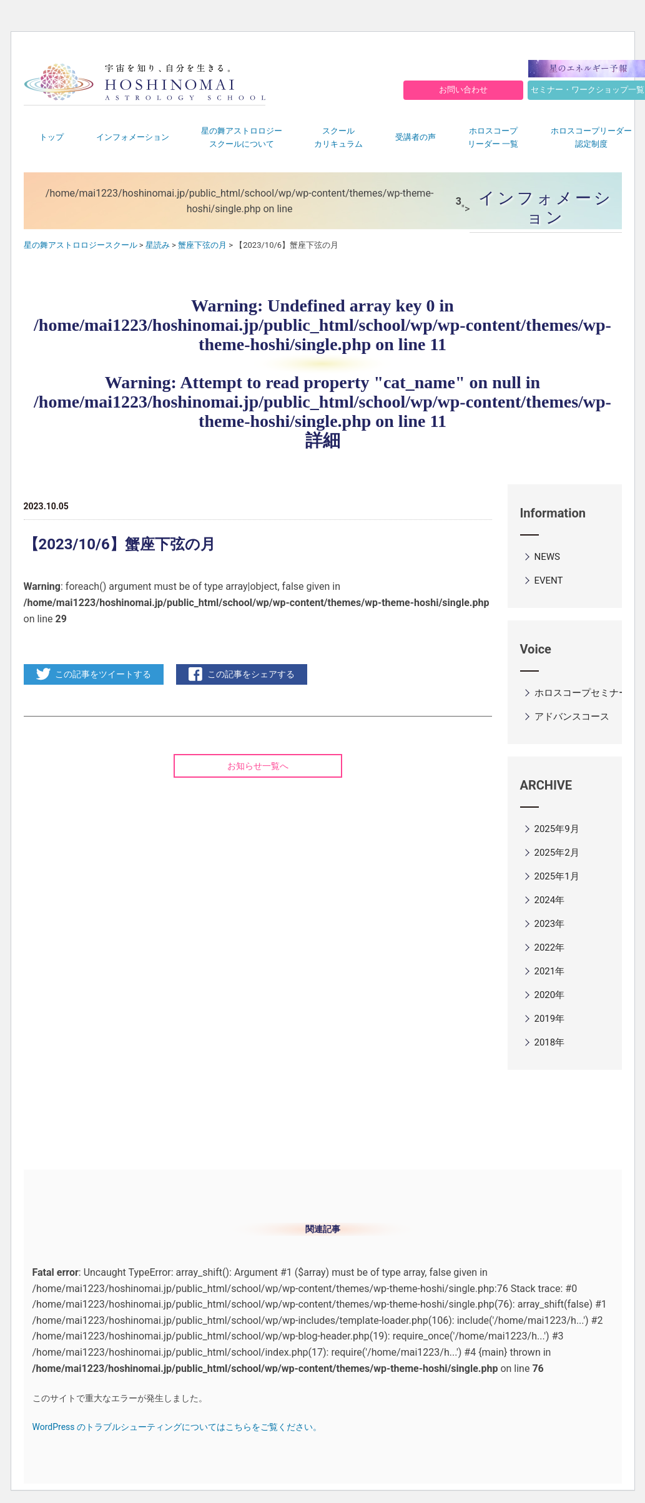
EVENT (548, 580)
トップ (51, 137)
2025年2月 (556, 852)
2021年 (549, 971)
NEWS (547, 556)
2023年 (549, 923)
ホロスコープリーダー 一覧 (493, 137)
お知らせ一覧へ (257, 766)
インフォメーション (132, 137)
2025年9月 (556, 829)
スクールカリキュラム (338, 137)
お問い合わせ (463, 89)
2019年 (549, 1018)
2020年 (549, 995)
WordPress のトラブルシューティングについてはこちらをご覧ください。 (177, 1427)
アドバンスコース (571, 716)
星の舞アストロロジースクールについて (241, 137)
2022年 (549, 947)
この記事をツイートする (103, 674)
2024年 (549, 900)
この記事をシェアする (251, 674)
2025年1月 (556, 876)
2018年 (549, 1042)
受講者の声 (415, 137)
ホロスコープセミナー (581, 692)
